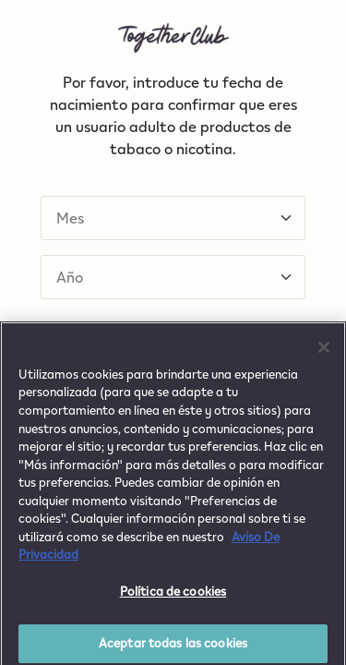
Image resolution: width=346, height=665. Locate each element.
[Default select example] (173, 218)
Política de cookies (173, 596)
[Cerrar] (324, 352)
